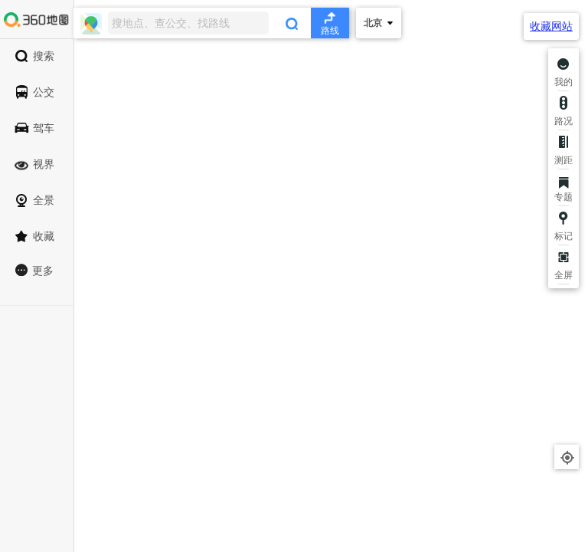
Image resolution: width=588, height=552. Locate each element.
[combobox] (211, 23)
